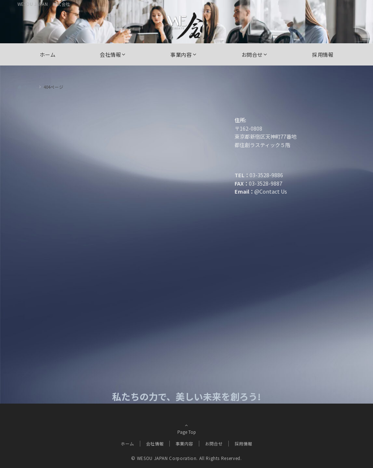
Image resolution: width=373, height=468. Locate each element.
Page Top (186, 428)
